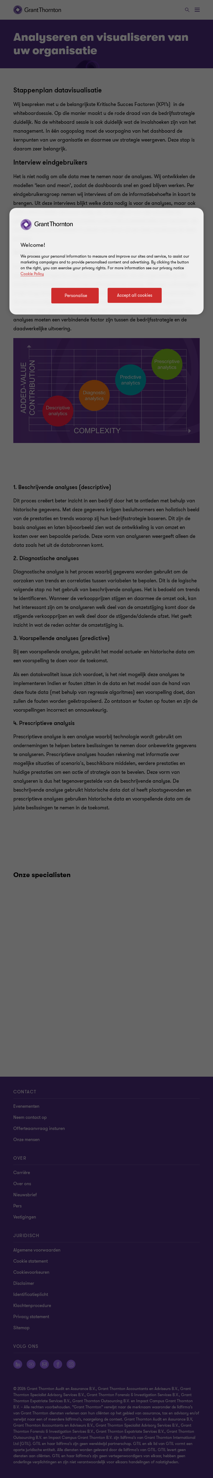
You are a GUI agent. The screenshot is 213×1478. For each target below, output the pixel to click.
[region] (106, 261)
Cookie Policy (32, 273)
